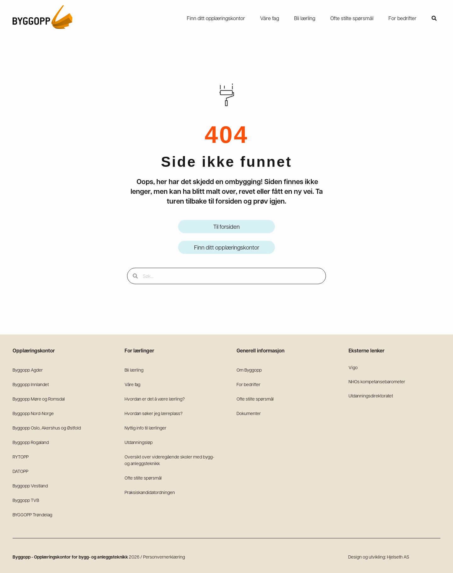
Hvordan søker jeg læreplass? (153, 413)
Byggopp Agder (28, 370)
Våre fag (132, 384)
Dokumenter (249, 413)
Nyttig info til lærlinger (145, 427)
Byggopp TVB (26, 500)
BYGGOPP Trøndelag (32, 514)
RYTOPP (21, 456)
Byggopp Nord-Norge (33, 413)
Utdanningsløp (139, 442)
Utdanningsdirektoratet (371, 395)
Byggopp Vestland (30, 485)
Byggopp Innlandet (31, 384)
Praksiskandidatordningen (150, 492)
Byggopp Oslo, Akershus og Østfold (47, 427)
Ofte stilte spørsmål (143, 477)
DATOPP (20, 471)
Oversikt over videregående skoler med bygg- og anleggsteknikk (169, 460)
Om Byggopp (249, 370)
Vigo (353, 367)
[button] (434, 18)
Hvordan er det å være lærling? (155, 399)
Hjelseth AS (398, 556)
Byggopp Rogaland (31, 442)
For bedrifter (248, 384)
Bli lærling (134, 370)
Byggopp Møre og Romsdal (39, 399)
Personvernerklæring (164, 556)
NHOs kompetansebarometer (377, 381)
